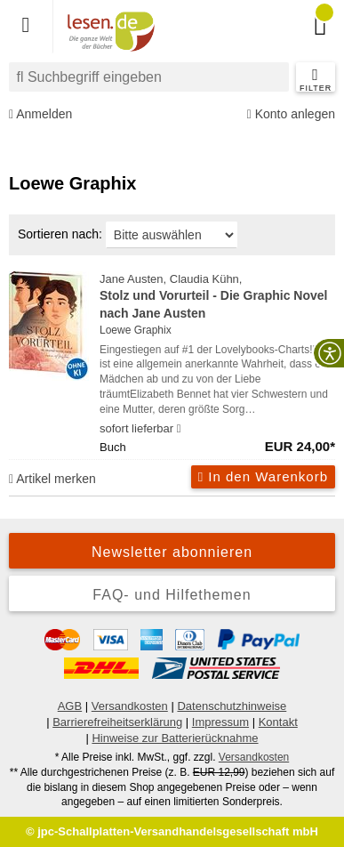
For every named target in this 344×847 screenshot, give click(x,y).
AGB (70, 706)
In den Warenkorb (263, 476)
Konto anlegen (291, 114)
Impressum (220, 722)
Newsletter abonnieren (172, 552)
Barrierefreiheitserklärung (117, 722)
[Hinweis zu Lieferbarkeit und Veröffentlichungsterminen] (179, 429)
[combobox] (149, 77)
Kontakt (278, 722)
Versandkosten (130, 706)
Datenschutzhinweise (231, 706)
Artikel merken (52, 479)
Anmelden (40, 114)
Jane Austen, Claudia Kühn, (217, 297)
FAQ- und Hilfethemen (171, 594)
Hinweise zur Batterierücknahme (175, 738)
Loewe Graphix (136, 330)
